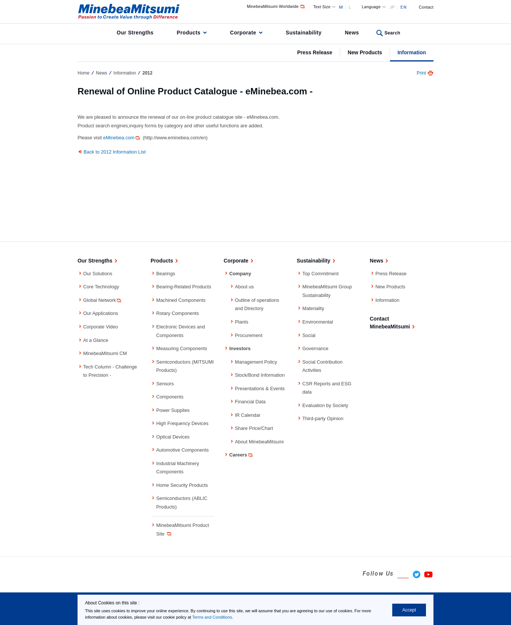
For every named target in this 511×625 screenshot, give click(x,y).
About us (244, 286)
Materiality (313, 308)
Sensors (165, 383)
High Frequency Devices (182, 423)
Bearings (165, 273)
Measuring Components (181, 348)
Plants (241, 322)
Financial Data (250, 401)
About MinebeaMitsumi (259, 442)
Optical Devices (173, 437)
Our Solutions (97, 273)
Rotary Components (177, 313)
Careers (241, 455)
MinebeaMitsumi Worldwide (276, 6)
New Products (365, 52)
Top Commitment (320, 273)
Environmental (317, 322)
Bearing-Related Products (183, 286)
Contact (426, 7)
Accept (409, 610)
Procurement (248, 335)
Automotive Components (182, 450)
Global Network (102, 300)
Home (84, 73)
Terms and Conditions (212, 617)
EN (403, 7)
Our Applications (100, 313)
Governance (315, 348)
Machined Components (181, 300)
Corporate (243, 33)
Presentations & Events (260, 388)
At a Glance (95, 340)
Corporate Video (100, 327)
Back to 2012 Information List (115, 152)
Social (308, 335)
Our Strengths (135, 33)
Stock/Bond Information (260, 375)
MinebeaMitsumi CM (105, 353)
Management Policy (256, 362)
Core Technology (101, 286)
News (352, 33)
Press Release (314, 52)
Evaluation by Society (325, 405)
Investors (240, 348)
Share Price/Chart (254, 428)
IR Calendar (247, 415)
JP (392, 7)
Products (188, 33)
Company (240, 273)
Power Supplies (173, 410)
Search (392, 33)
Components (170, 397)
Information (411, 52)
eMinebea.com (122, 137)
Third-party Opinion (323, 418)
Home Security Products (182, 485)
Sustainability (304, 33)
